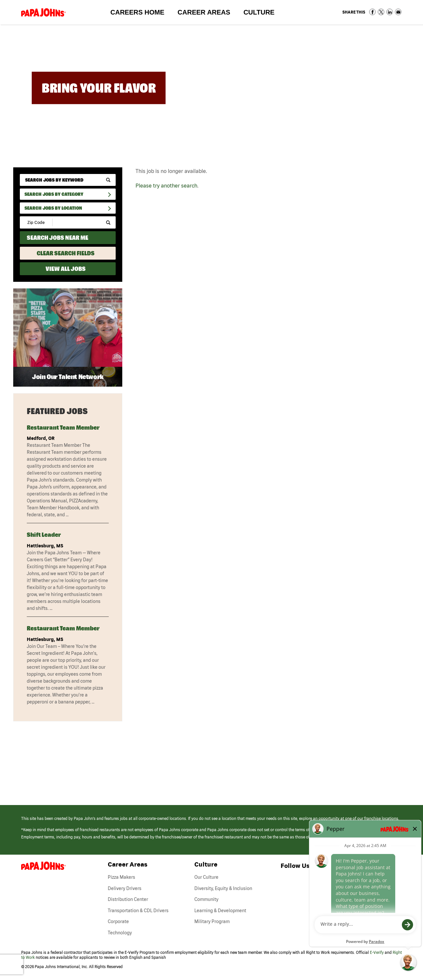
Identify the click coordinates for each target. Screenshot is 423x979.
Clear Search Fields (66, 253)
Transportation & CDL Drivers (138, 910)
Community (206, 899)
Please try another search (166, 186)
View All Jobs (66, 268)
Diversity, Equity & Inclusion (223, 888)
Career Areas (207, 13)
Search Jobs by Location (53, 208)
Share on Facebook (372, 12)
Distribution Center (128, 899)
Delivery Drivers (124, 888)
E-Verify (377, 952)
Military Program (212, 921)
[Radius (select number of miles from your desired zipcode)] (75, 222)
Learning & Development (220, 910)
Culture (262, 13)
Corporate (118, 921)
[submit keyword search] (108, 180)
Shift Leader (44, 534)
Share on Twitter (381, 12)
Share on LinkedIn (389, 12)
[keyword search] (67, 180)
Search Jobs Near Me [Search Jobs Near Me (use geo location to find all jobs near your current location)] (57, 237)
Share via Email (398, 12)
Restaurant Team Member (63, 427)
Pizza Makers (121, 877)
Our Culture (206, 877)
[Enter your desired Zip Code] (36, 222)
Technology (120, 932)
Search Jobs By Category (53, 194)
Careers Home (137, 12)
